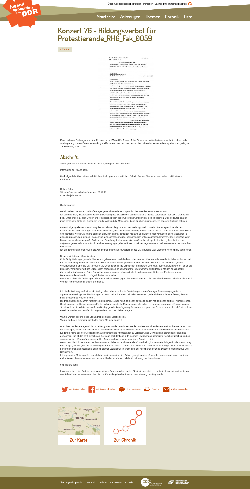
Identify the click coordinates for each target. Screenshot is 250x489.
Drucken (152, 389)
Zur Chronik (125, 439)
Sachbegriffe (161, 4)
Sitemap (173, 4)
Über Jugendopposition (120, 4)
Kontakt (183, 4)
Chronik (172, 16)
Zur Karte (79, 439)
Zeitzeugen (130, 16)
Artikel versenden (175, 389)
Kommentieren (130, 389)
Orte (188, 16)
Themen (152, 16)
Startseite (106, 16)
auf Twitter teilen (73, 389)
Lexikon (103, 482)
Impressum (115, 482)
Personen (148, 4)
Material (137, 4)
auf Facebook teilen (101, 389)
